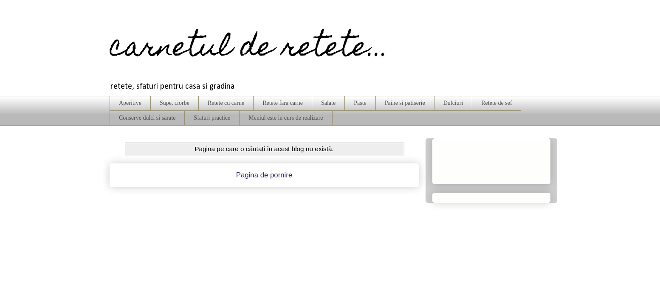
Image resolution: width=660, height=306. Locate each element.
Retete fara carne (282, 103)
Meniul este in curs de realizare (285, 118)
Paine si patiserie (405, 103)
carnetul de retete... (249, 49)
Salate (328, 103)
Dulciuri (453, 103)
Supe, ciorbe (174, 103)
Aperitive (130, 103)
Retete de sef (496, 103)
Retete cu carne (226, 103)
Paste (360, 103)
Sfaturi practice (212, 118)
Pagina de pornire (264, 175)
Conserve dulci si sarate (147, 118)
